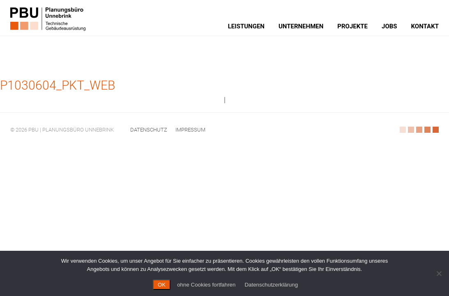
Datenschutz (148, 130)
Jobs (389, 26)
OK (162, 285)
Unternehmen (301, 26)
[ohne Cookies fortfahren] (439, 273)
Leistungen (246, 26)
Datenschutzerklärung (271, 285)
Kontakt (425, 26)
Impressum (190, 130)
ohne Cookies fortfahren (206, 285)
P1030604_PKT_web (57, 85)
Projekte (352, 26)
